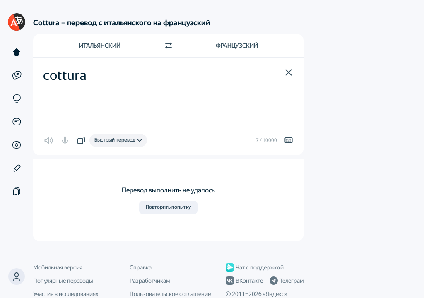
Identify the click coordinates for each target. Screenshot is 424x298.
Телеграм (287, 280)
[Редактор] (16, 168)
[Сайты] (16, 98)
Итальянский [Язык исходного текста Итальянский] (99, 45)
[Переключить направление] (168, 45)
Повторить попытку (168, 207)
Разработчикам (150, 280)
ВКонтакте (244, 280)
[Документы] (16, 121)
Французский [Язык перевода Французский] (237, 45)
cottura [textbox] (65, 75)
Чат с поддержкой (255, 267)
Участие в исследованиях (66, 294)
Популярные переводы (63, 280)
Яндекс (274, 294)
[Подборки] (16, 191)
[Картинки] (16, 145)
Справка (141, 267)
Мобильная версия (57, 267)
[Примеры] (16, 75)
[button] (16, 276)
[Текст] (16, 52)
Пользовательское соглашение (170, 294)
